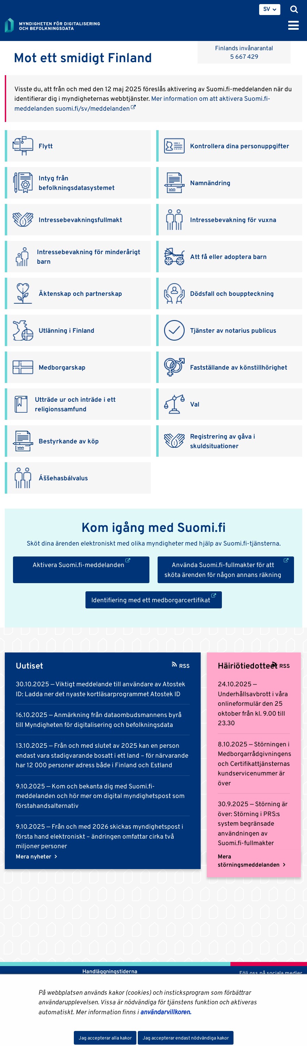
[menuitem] (269, 9)
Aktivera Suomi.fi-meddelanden (91, 564)
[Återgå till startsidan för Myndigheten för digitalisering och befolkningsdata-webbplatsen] (57, 24)
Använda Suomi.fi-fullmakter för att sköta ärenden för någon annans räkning (229, 569)
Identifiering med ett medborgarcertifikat (156, 599)
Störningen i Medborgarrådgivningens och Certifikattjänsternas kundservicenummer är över (254, 763)
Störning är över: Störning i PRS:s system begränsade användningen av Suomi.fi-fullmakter (253, 823)
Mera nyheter (34, 856)
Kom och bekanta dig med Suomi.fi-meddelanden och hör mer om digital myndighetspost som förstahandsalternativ (100, 796)
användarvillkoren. (165, 1012)
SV (266, 9)
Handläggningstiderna (109, 971)
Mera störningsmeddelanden (249, 860)
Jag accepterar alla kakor (105, 1038)
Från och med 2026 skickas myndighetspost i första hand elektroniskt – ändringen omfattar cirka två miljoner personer (99, 836)
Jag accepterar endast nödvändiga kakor (186, 1038)
